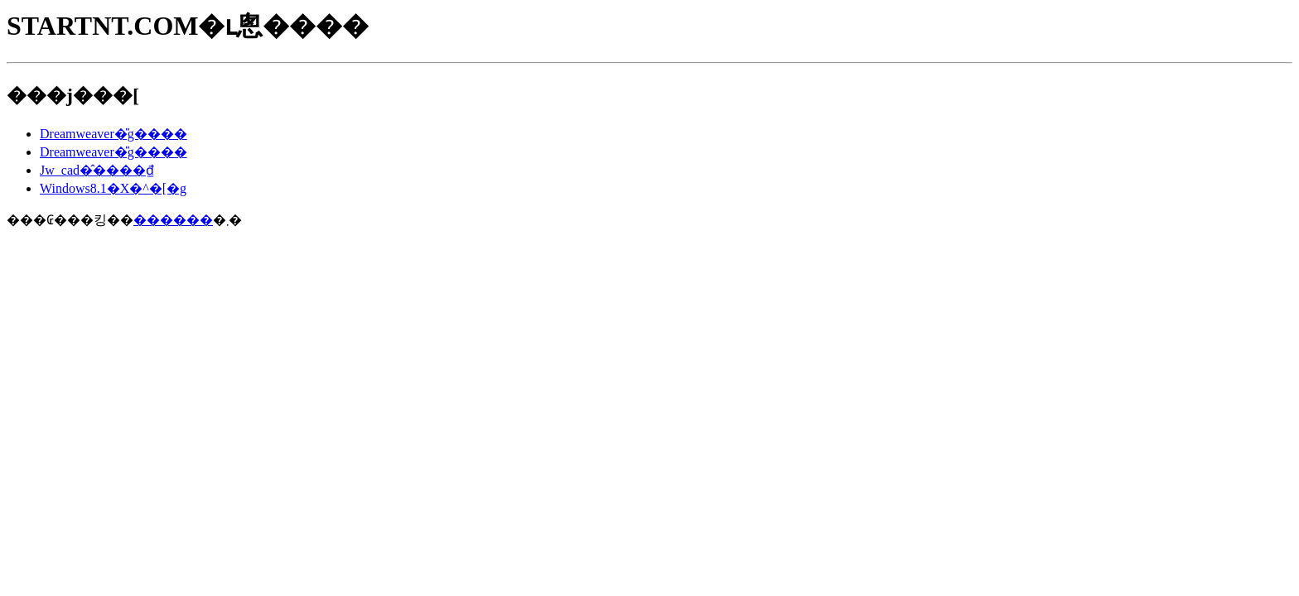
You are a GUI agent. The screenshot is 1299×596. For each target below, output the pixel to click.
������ (173, 220)
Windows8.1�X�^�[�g (113, 188)
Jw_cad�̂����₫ (97, 170)
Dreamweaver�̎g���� (113, 134)
